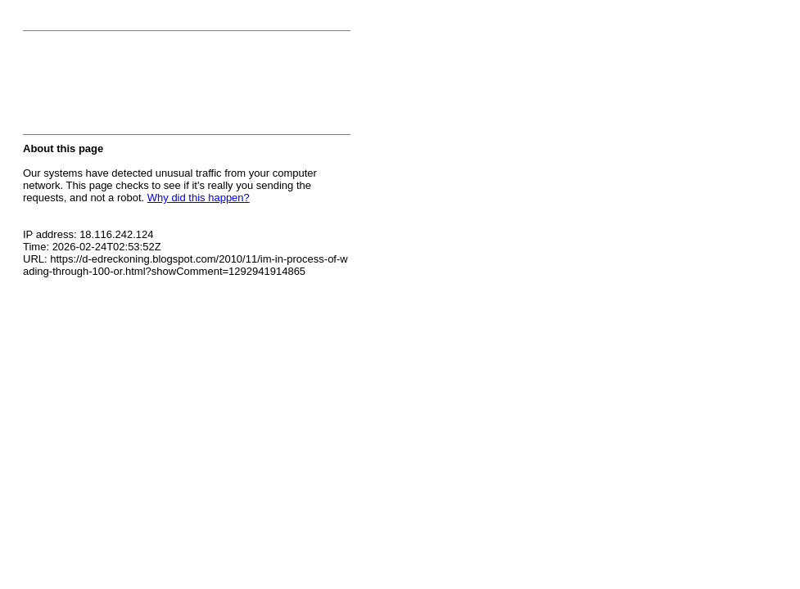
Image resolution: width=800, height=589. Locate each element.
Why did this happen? (198, 197)
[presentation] (147, 87)
